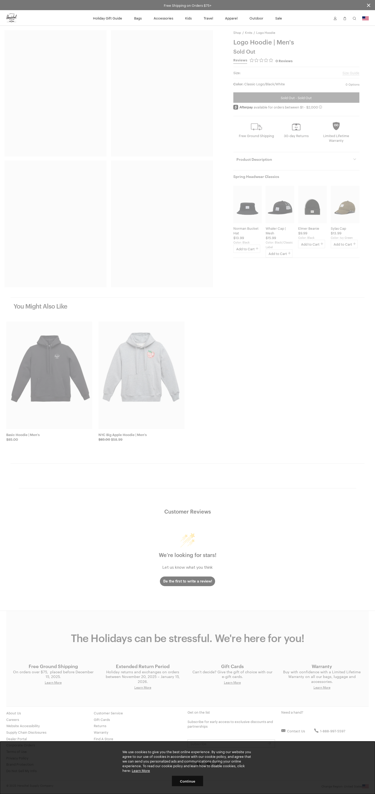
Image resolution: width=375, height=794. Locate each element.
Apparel (231, 18)
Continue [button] (187, 781)
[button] (335, 18)
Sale (278, 18)
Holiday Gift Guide (107, 18)
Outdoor (256, 18)
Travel (208, 18)
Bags (138, 18)
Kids (188, 18)
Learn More (141, 770)
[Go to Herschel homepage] (11, 18)
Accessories (163, 18)
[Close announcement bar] (368, 5)
